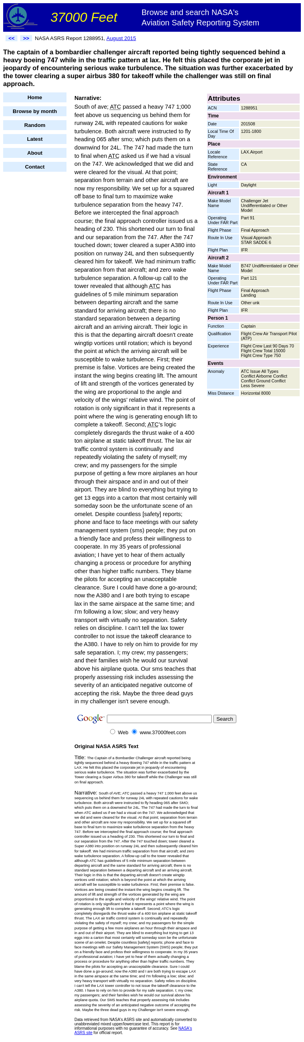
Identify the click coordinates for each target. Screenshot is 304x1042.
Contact (35, 167)
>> (26, 38)
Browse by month (35, 111)
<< (11, 38)
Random (34, 125)
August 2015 (121, 38)
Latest (34, 139)
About (35, 153)
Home (34, 97)
